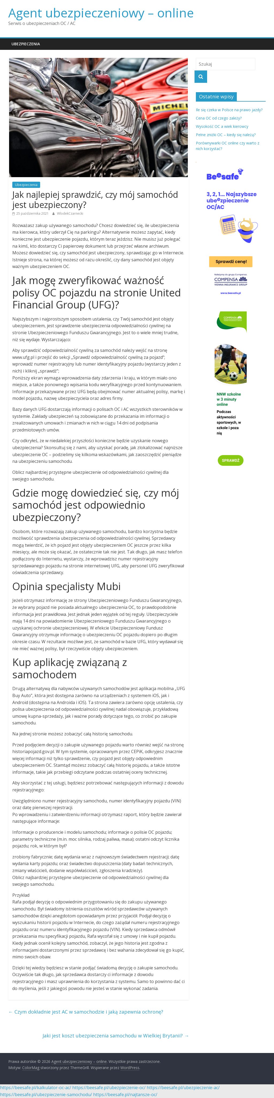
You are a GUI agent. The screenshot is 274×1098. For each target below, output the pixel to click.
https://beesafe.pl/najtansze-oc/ (125, 1094)
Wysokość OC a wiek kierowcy (222, 126)
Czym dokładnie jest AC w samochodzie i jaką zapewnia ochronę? (85, 1011)
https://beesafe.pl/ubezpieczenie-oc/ (109, 1087)
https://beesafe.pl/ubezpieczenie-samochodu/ (46, 1094)
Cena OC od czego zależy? (219, 118)
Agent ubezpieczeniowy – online (101, 12)
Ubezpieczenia (26, 43)
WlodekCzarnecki (70, 213)
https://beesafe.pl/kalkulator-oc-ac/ (35, 1087)
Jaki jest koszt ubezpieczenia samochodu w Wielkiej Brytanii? (116, 1035)
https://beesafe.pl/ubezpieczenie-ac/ (183, 1087)
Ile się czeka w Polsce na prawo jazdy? (229, 109)
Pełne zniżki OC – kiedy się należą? (226, 134)
